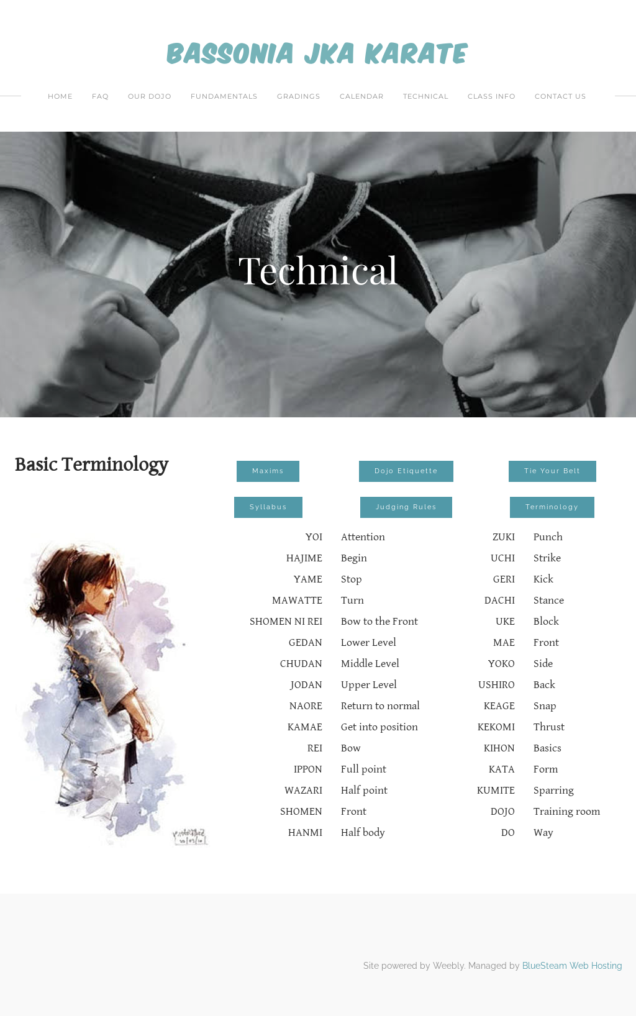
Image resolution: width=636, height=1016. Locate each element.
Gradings (298, 96)
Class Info (492, 96)
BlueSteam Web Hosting (572, 966)
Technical (425, 96)
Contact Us (560, 96)
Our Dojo (149, 96)
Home (60, 96)
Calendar (362, 96)
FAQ (100, 96)
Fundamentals (224, 96)
